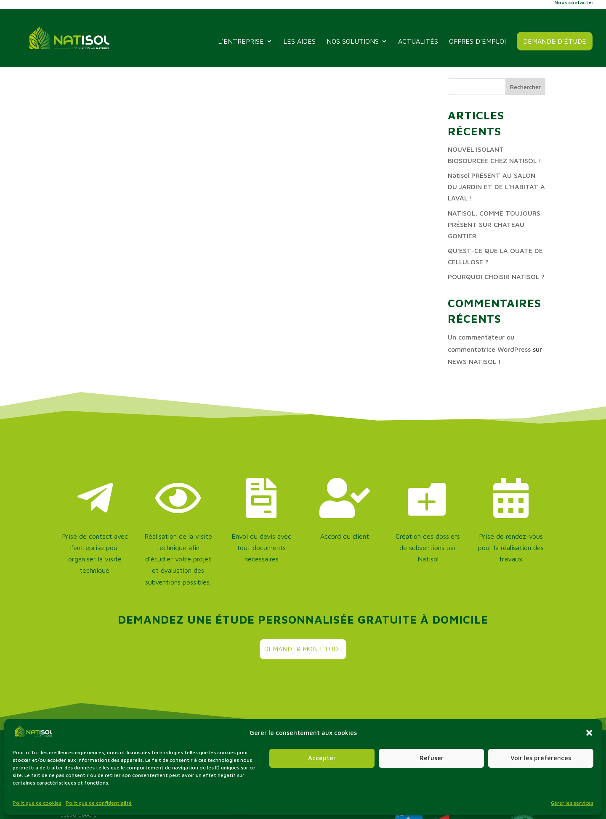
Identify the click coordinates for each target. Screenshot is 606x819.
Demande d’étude (554, 41)
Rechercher (525, 86)
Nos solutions (353, 41)
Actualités (418, 41)
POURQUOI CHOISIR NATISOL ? (496, 276)
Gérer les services (572, 803)
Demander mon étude (303, 649)
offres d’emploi (477, 41)
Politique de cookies (37, 803)
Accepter (322, 757)
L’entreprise (241, 41)
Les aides (299, 41)
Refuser (432, 757)
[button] (589, 733)
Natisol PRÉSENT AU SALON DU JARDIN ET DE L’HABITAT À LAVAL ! (496, 186)
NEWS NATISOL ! (474, 361)
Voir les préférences (540, 757)
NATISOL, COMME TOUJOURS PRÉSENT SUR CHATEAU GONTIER (494, 224)
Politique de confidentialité (99, 803)
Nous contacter (573, 2)
